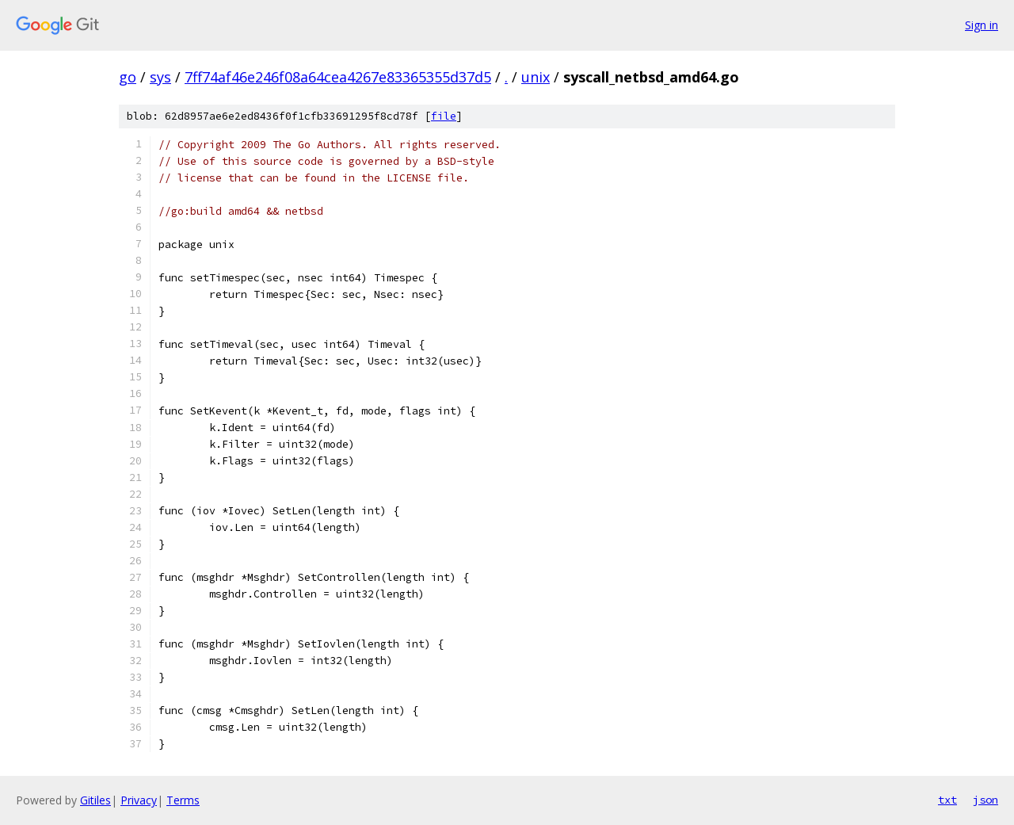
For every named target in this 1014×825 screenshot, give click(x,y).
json (985, 800)
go (127, 76)
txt (947, 800)
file (443, 116)
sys (160, 76)
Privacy (138, 800)
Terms (183, 800)
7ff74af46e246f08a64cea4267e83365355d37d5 (338, 76)
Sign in (981, 24)
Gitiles (95, 800)
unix (535, 76)
